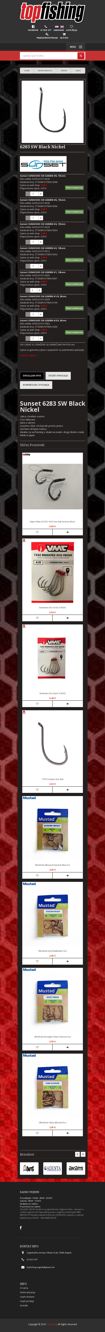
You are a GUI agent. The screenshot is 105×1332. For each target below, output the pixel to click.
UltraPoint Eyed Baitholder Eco (52, 951)
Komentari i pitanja (36, 385)
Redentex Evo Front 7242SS (52, 607)
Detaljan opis (32, 375)
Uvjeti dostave (27, 1296)
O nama (24, 1287)
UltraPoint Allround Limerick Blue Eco (52, 865)
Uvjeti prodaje (58, 375)
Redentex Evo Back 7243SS (53, 693)
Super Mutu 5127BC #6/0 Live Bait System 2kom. (52, 521)
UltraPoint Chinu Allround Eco (52, 1122)
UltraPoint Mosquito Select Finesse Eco (52, 1037)
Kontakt (24, 1305)
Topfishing (52, 1324)
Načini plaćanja (27, 1292)
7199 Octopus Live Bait (52, 779)
